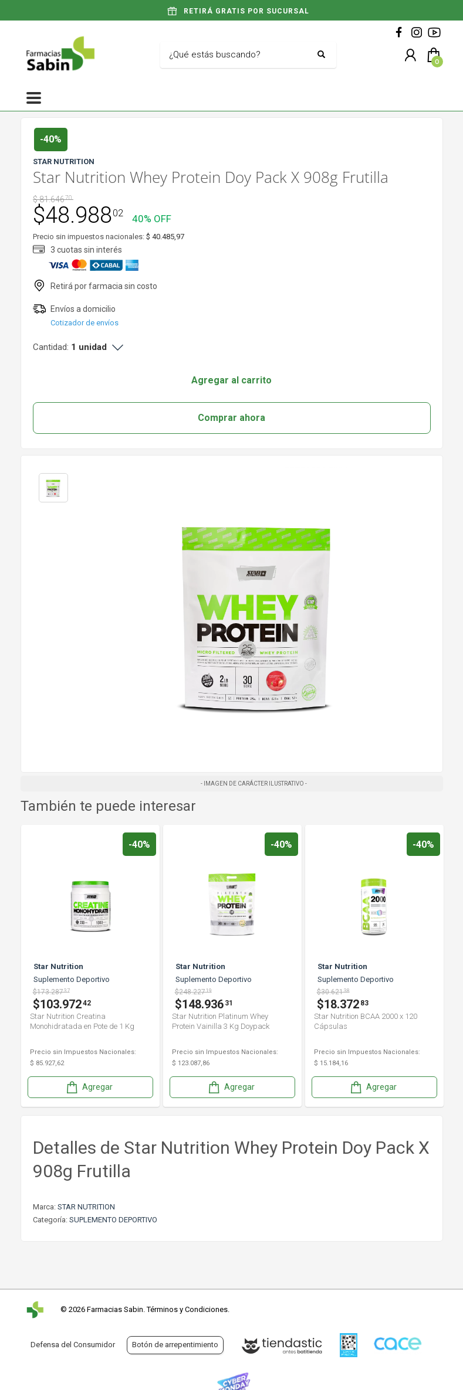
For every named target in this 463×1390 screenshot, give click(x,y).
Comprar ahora (231, 417)
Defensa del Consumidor (73, 1344)
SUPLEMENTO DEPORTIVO (113, 1219)
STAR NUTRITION (86, 1206)
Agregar (89, 1087)
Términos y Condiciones (187, 1309)
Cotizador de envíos (84, 322)
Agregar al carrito (231, 380)
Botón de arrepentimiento (175, 1344)
